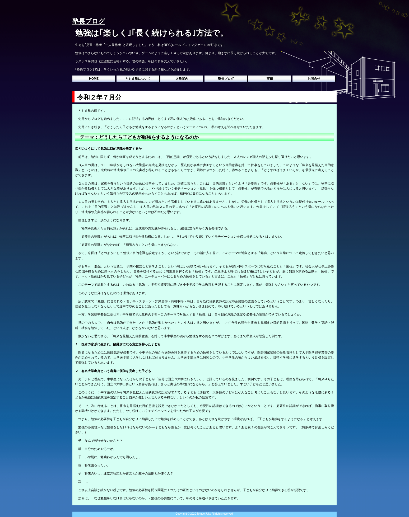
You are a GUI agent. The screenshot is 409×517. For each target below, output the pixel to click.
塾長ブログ (226, 79)
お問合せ (314, 79)
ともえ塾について (138, 79)
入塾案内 (181, 79)
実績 (270, 79)
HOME (94, 79)
